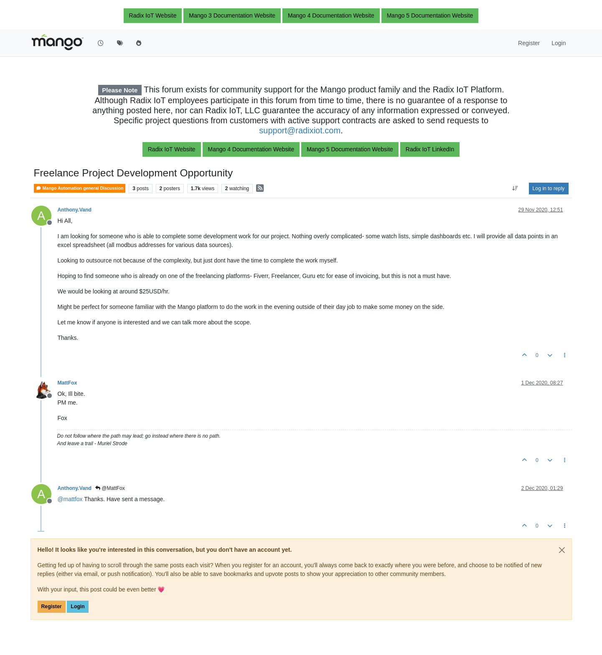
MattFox (67, 383)
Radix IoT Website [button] (153, 15)
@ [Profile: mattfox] (70, 499)
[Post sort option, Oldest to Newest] (515, 188)
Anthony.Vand (74, 210)
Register (51, 606)
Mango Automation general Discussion (80, 188)
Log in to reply (549, 188)
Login (77, 606)
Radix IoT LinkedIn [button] (430, 149)
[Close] (562, 550)
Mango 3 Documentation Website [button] (232, 15)
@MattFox (110, 488)
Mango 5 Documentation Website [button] (430, 15)
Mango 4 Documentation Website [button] (331, 15)
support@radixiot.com (299, 130)
